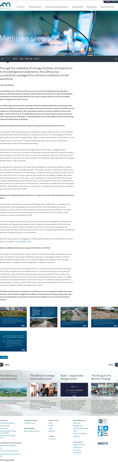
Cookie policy (77, 447)
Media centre (92, 7)
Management (77, 426)
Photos (15, 59)
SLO (113, 1)
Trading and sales (34, 7)
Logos (21, 59)
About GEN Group (107, 7)
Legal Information (79, 445)
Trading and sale (29, 423)
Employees (77, 436)
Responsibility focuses (31, 431)
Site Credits (77, 450)
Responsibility (77, 7)
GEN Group (76, 423)
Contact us (52, 439)
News (8, 59)
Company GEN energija (80, 428)
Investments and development (56, 7)
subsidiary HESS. (25, 241)
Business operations (80, 433)
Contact (107, 1)
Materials (28, 59)
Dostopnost (77, 452)
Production (20, 7)
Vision (75, 431)
